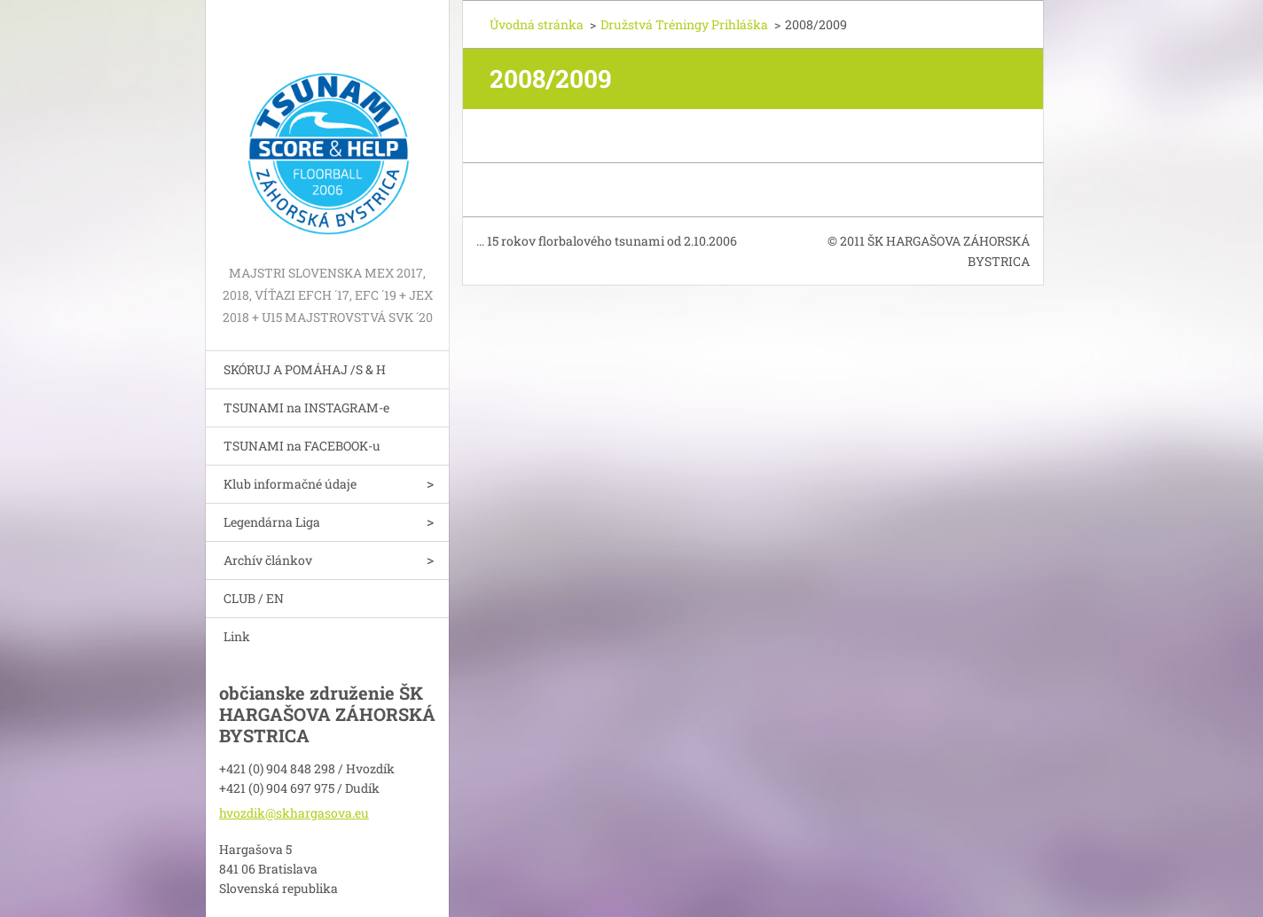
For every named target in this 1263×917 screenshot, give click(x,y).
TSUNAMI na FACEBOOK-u (302, 445)
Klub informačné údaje (290, 483)
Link (237, 636)
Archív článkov (268, 560)
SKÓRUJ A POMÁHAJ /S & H (305, 369)
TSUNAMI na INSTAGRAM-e (306, 407)
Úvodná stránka (537, 24)
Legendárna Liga (272, 521)
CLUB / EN (254, 598)
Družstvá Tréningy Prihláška (684, 24)
